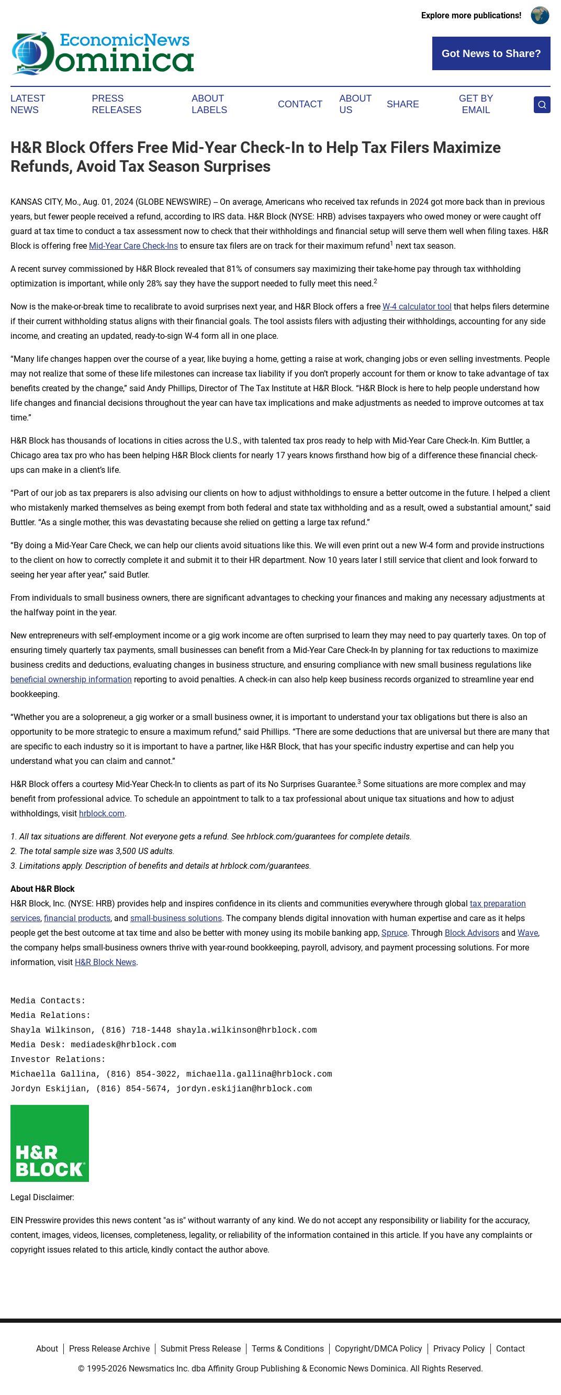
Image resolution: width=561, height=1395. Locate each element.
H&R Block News (105, 962)
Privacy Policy (459, 1349)
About (47, 1349)
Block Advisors (472, 933)
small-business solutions (176, 918)
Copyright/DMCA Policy (378, 1349)
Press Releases (117, 104)
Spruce (394, 933)
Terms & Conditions (288, 1349)
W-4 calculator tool (417, 307)
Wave (528, 933)
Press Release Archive (109, 1349)
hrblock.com (102, 813)
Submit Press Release (201, 1349)
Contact (300, 104)
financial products (77, 918)
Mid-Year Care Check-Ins (133, 246)
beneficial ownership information (71, 679)
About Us (356, 104)
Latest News (27, 104)
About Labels (209, 104)
